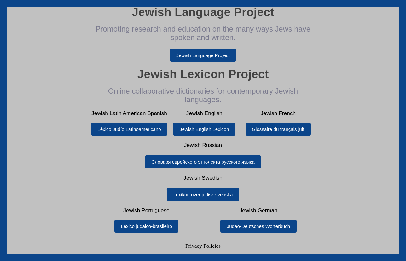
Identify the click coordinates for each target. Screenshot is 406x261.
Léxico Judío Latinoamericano (129, 129)
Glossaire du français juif (278, 129)
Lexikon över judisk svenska (203, 194)
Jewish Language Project (202, 55)
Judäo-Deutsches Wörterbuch (258, 226)
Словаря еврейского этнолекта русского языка (202, 162)
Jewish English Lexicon (204, 129)
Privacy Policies (203, 246)
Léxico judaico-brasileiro (146, 226)
